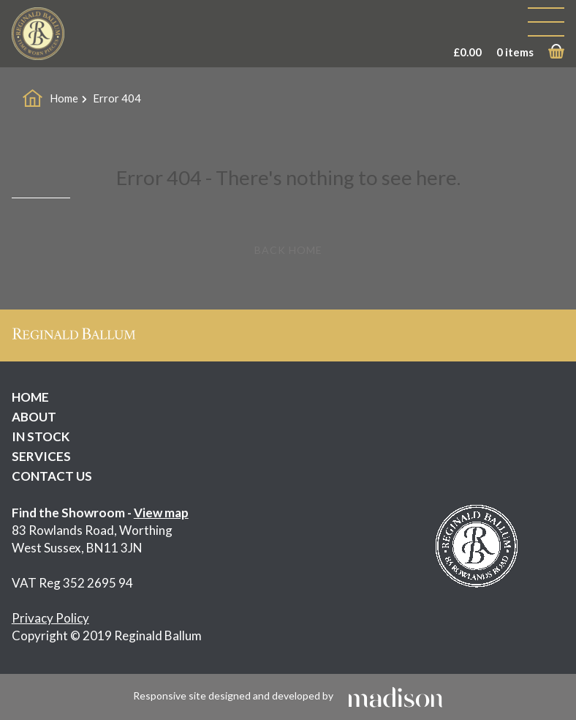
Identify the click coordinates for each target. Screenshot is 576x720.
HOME (30, 397)
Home (64, 98)
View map (161, 512)
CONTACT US (52, 476)
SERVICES (41, 456)
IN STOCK (40, 436)
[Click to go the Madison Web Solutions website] (395, 695)
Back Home (288, 250)
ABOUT (34, 416)
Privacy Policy (50, 618)
